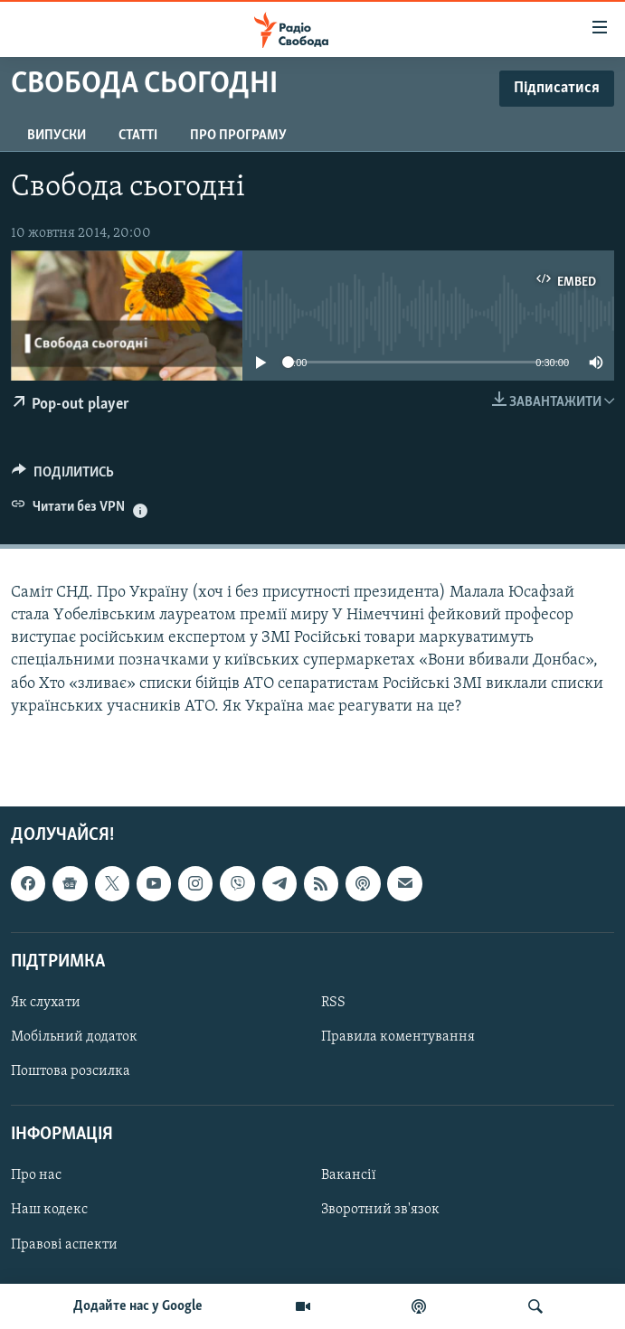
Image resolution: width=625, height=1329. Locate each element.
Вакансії (348, 1175)
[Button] (63, 476)
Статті (137, 135)
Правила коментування (398, 1037)
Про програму (238, 135)
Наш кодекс (49, 1210)
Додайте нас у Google (138, 1306)
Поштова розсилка (70, 1071)
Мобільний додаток (74, 1037)
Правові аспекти (64, 1245)
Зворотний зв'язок (380, 1210)
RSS (333, 1002)
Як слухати (45, 1002)
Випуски (56, 135)
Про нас (36, 1175)
